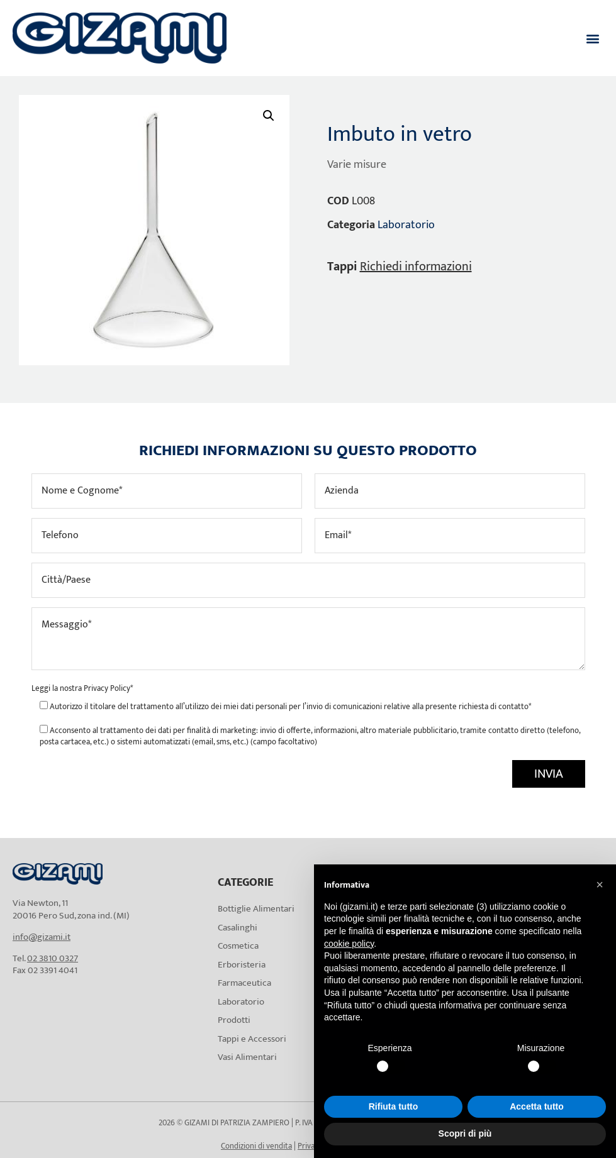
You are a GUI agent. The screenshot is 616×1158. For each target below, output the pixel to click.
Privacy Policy (107, 688)
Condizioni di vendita (256, 1146)
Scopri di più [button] (465, 1133)
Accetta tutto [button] (537, 1106)
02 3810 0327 (52, 958)
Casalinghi (237, 927)
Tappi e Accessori (252, 1039)
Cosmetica (238, 946)
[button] (593, 38)
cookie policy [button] (349, 944)
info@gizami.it (41, 937)
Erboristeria (242, 965)
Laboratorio (406, 225)
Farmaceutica (244, 983)
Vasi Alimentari (247, 1057)
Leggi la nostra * (82, 688)
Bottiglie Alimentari (256, 909)
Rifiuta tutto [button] (393, 1106)
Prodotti (234, 1020)
